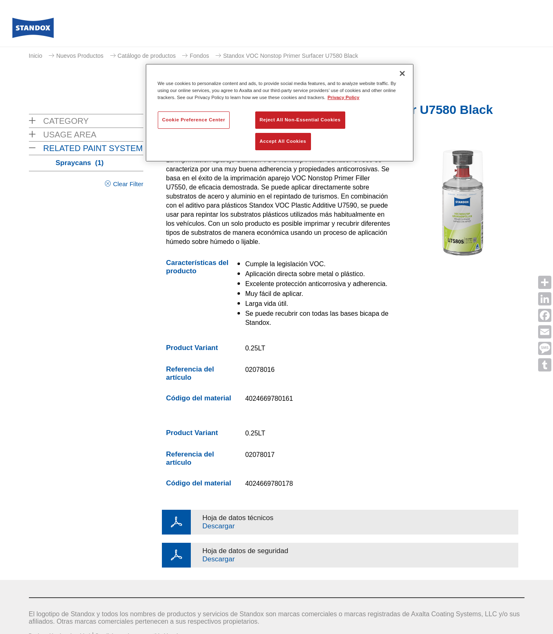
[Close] (402, 73)
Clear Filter (128, 183)
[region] (279, 113)
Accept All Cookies (283, 141)
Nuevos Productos (79, 55)
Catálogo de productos (147, 55)
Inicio (36, 55)
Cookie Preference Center (193, 119)
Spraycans (80, 163)
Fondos (199, 55)
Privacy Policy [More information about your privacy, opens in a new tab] (343, 97)
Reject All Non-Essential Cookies (300, 119)
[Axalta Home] (33, 30)
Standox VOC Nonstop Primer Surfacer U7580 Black (290, 55)
